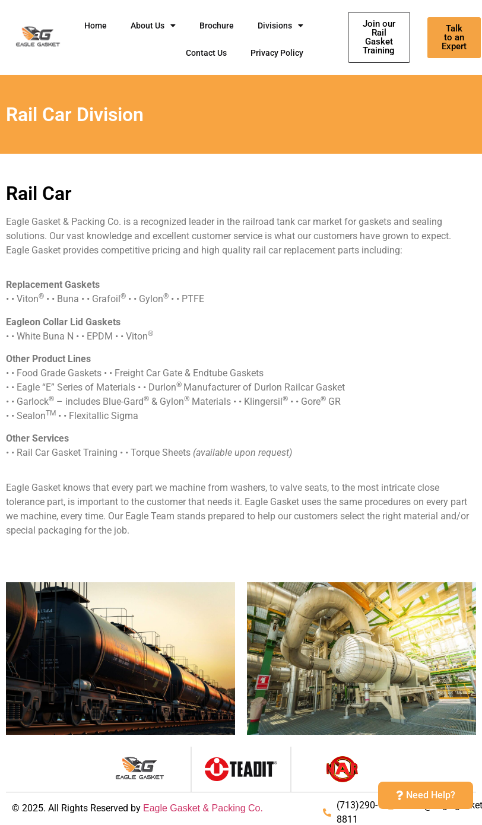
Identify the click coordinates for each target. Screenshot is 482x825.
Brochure (216, 25)
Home (95, 25)
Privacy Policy (276, 53)
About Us (153, 25)
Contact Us (206, 53)
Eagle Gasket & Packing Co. (203, 808)
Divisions (280, 25)
